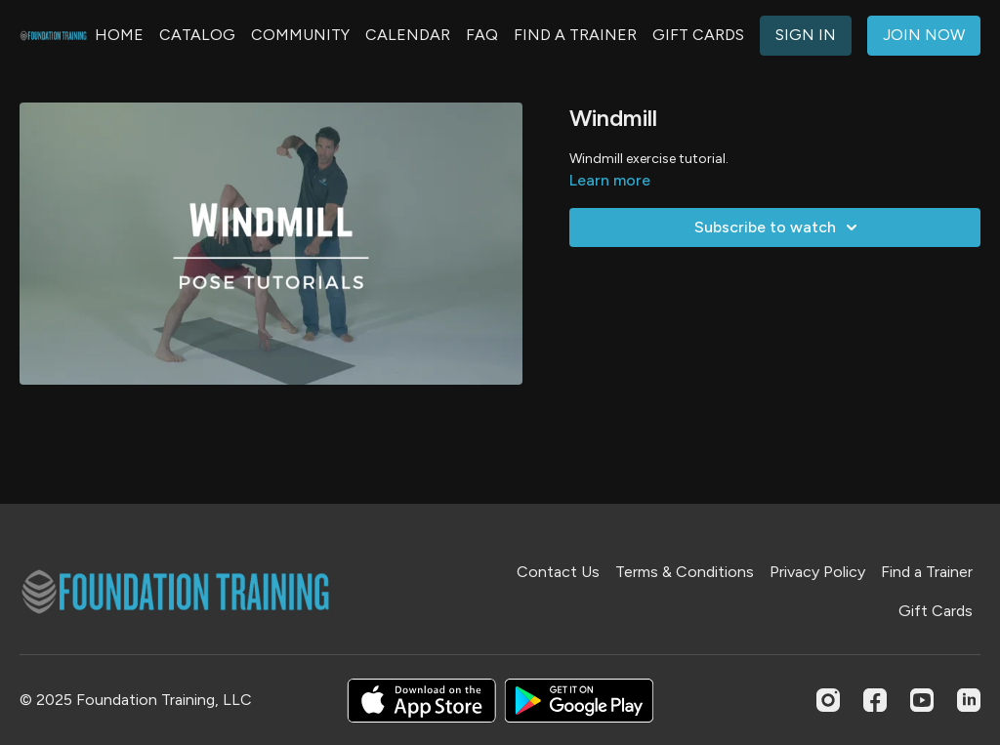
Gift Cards (935, 610)
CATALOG (197, 34)
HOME (119, 34)
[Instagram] (828, 700)
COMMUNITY (300, 34)
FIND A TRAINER (575, 34)
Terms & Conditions (684, 571)
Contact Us (558, 571)
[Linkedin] (968, 700)
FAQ (482, 34)
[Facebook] (875, 700)
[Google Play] (579, 701)
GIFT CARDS (698, 34)
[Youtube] (922, 700)
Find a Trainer (927, 571)
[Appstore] (421, 701)
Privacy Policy (817, 571)
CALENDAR (407, 34)
